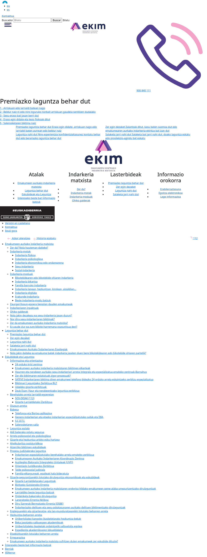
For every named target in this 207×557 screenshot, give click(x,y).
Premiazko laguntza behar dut (126, 183)
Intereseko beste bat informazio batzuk (28, 545)
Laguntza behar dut (36, 190)
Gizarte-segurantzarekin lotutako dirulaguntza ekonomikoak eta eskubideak (54, 477)
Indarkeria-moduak (81, 196)
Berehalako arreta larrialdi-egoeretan (32, 394)
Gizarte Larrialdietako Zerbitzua (33, 402)
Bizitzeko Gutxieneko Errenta (32, 485)
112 (193, 238)
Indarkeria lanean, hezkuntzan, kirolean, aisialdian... (45, 289)
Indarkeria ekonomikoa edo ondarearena (39, 262)
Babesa (14, 409)
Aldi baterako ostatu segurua (27, 432)
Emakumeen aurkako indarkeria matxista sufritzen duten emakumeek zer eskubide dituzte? (64, 541)
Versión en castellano (17, 223)
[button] (7, 24)
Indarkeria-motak (81, 193)
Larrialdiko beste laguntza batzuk (34, 492)
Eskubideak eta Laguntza (36, 194)
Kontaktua (8, 16)
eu (8, 6)
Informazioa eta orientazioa (26, 360)
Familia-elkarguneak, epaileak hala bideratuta (42, 473)
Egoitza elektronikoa (171, 193)
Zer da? (81, 189)
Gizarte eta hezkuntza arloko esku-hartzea (35, 439)
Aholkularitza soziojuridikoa (26, 443)
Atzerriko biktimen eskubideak (28, 447)
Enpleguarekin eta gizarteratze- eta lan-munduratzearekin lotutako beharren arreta (59, 511)
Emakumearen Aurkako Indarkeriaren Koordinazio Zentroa (49, 458)
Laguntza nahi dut (126, 190)
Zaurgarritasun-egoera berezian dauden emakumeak (41, 304)
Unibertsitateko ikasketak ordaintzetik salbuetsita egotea (48, 526)
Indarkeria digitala (26, 293)
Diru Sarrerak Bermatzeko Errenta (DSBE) (39, 503)
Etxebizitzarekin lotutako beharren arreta (34, 534)
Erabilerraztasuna (170, 189)
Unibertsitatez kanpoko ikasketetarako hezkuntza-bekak (48, 518)
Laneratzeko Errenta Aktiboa (31, 500)
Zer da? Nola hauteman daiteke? (29, 247)
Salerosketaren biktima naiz (18, 123)
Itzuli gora (11, 230)
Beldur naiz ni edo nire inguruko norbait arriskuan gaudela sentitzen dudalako (48, 112)
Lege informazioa (170, 196)
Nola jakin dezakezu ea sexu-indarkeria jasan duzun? (41, 315)
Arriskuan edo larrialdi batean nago (22, 108)
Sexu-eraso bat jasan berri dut (19, 115)
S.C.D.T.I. (20, 421)
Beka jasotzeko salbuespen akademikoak (39, 522)
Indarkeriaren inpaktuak (24, 308)
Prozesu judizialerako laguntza (28, 451)
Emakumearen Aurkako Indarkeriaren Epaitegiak (38, 349)
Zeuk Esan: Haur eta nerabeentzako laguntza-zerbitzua (47, 390)
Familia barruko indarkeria (30, 285)
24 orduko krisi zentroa (28, 364)
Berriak (9, 549)
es (8, 9)
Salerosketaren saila (27, 424)
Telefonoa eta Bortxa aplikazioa (33, 413)
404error (10, 552)
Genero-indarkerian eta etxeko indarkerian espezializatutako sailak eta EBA (59, 417)
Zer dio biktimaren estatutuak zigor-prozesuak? (43, 375)
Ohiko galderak (81, 200)
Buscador (7, 20)
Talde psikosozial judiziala (30, 470)
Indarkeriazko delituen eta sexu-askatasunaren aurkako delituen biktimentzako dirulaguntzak (70, 507)
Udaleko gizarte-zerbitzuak (31, 387)
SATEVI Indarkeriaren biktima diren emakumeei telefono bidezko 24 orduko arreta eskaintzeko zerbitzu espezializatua (84, 379)
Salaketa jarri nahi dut (126, 194)
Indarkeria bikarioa (26, 281)
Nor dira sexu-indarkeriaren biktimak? (32, 319)
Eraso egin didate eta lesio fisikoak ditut (25, 119)
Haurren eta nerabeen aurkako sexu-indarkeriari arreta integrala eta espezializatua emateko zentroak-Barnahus (81, 372)
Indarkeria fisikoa (25, 255)
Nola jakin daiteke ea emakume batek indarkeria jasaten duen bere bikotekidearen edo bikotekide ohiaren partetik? (78, 353)
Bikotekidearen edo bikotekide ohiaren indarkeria (44, 278)
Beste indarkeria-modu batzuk (33, 300)
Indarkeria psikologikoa (29, 259)
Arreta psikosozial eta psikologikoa (30, 436)
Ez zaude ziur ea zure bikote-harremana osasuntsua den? (43, 326)
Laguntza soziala (20, 428)
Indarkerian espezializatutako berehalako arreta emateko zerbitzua (54, 454)
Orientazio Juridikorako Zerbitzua (34, 466)
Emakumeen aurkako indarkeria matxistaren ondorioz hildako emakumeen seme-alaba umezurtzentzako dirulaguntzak (85, 488)
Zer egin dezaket (126, 187)
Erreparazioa (17, 537)
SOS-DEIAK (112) (24, 398)
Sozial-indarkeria (25, 270)
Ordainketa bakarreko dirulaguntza (35, 496)
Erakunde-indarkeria (27, 296)
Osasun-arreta (18, 406)
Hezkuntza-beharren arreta (26, 515)
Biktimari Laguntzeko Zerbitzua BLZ (36, 383)
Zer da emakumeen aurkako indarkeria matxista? (39, 323)
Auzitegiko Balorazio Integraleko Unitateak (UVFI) (44, 462)
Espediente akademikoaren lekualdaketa (39, 530)
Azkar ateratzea (19, 238)
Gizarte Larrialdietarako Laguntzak (35, 481)
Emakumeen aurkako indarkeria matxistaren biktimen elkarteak (52, 368)
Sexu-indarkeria (24, 266)
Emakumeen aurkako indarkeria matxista (29, 244)
